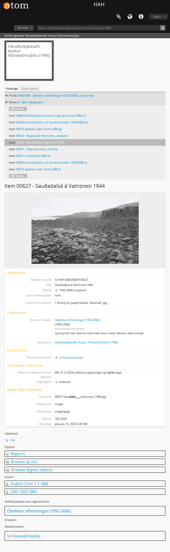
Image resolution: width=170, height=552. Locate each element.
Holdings (12, 89)
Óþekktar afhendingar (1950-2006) (77, 320)
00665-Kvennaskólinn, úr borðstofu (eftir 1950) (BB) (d (51, 163)
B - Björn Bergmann (30, 102)
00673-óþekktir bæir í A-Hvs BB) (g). (39, 129)
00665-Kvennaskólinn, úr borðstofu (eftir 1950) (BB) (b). (52, 122)
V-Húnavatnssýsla (71, 357)
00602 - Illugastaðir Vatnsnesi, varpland (42, 136)
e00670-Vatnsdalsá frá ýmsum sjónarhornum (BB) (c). (51, 116)
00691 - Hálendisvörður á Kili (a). (37, 149)
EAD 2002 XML (21, 491)
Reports (15, 453)
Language (129, 16)
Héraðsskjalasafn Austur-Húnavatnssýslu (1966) (86, 342)
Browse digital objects (29, 469)
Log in (157, 17)
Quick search (29, 89)
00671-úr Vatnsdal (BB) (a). (33, 156)
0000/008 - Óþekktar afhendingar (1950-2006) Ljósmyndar (56, 95)
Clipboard (118, 16)
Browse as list (21, 461)
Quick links (141, 16)
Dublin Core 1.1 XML (27, 483)
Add (12, 440)
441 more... (18, 176)
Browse (23, 28)
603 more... (18, 109)
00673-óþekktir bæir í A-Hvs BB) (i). (38, 169)
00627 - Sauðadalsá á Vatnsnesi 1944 (40, 142)
